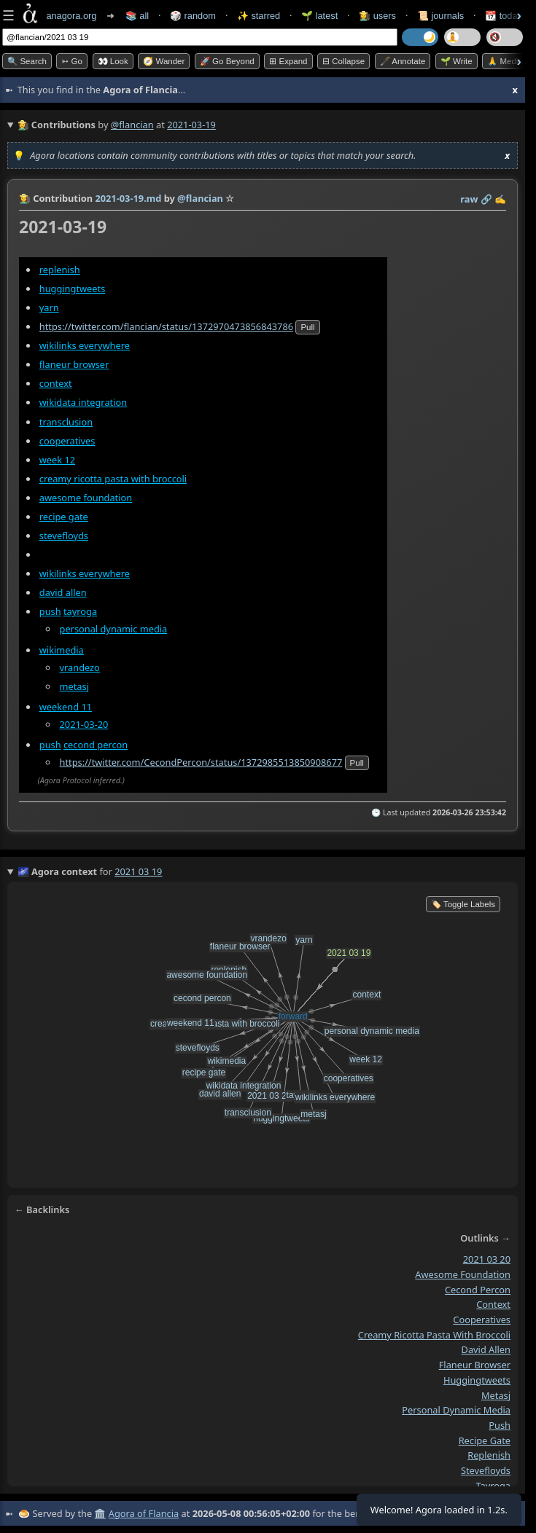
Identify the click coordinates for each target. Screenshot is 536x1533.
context (55, 383)
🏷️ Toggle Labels (463, 904)
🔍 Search (27, 61)
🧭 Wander (164, 61)
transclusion (66, 421)
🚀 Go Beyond (227, 61)
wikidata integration (83, 402)
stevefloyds (63, 535)
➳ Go (71, 61)
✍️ (500, 198)
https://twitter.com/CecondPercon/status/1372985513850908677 (201, 762)
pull (307, 327)
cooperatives (67, 440)
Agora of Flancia (144, 1513)
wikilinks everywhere (84, 345)
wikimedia (61, 649)
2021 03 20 (486, 1259)
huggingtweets (72, 288)
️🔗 (486, 198)
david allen (63, 592)
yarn (49, 307)
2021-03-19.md (128, 198)
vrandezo (80, 667)
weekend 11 (65, 706)
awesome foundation (85, 497)
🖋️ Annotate (403, 61)
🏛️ (100, 1513)
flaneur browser (74, 364)
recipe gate (63, 516)
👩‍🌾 (25, 198)
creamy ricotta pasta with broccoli (113, 478)
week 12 (57, 459)
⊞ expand (288, 61)
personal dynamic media (114, 628)
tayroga (80, 612)
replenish (59, 269)
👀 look (113, 61)
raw (469, 198)
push (50, 612)
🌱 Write (456, 61)
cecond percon (95, 744)
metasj (74, 686)
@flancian (132, 124)
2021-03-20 (84, 724)
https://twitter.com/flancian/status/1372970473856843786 (166, 326)
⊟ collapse (343, 61)
